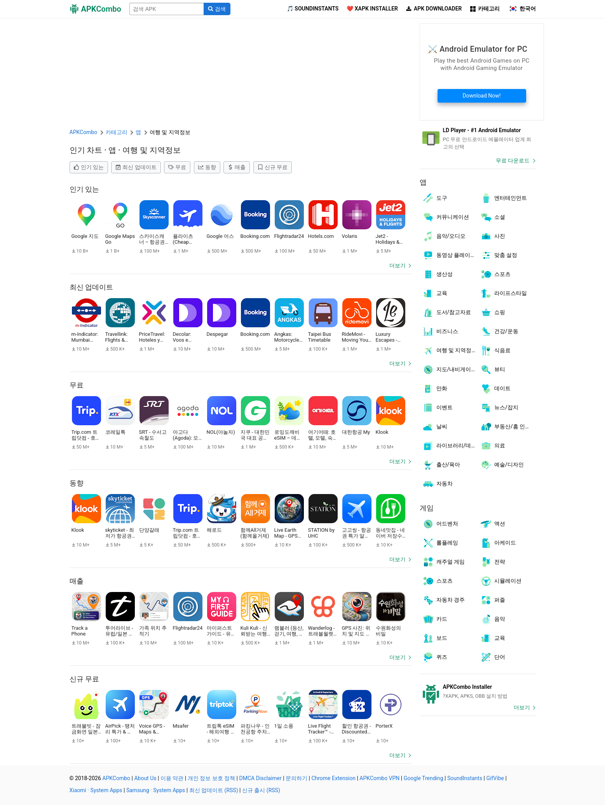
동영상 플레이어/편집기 (450, 255)
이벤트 (437, 408)
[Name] (166, 9)
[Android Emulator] (478, 138)
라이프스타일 (503, 293)
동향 (207, 167)
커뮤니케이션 (445, 217)
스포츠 (495, 274)
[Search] (217, 9)
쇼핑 (492, 312)
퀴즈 (434, 657)
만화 (434, 388)
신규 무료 (273, 167)
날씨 (434, 427)
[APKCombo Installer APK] (478, 691)
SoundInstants (464, 778)
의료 (492, 446)
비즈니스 (440, 331)
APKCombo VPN (379, 778)
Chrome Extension (333, 778)
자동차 (437, 484)
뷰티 (492, 369)
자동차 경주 (443, 600)
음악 (492, 619)
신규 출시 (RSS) (261, 790)
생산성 (437, 274)
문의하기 (296, 778)
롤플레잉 (440, 543)
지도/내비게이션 (449, 369)
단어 (492, 657)
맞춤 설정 (498, 255)
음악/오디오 (444, 236)
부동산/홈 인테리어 (508, 427)
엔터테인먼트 (503, 198)
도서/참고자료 (446, 312)
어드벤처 (440, 524)
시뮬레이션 (500, 581)
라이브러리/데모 (449, 446)
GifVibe (495, 778)
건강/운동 (499, 331)
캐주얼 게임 (443, 562)
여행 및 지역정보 (449, 350)
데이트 (495, 388)
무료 (177, 167)
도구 (434, 198)
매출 (237, 167)
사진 (492, 236)
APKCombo (84, 132)
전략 (492, 562)
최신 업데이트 (135, 167)
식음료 (495, 350)
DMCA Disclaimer (260, 778)
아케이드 (498, 543)
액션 (492, 524)
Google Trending (423, 778)
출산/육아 (441, 465)
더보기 (397, 265)
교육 (434, 293)
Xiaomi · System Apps (96, 790)
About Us (145, 778)
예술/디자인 (502, 465)
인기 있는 (89, 167)
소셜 (492, 217)
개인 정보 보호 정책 (211, 778)
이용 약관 (171, 778)
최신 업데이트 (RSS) (213, 790)
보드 (434, 638)
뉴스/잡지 (499, 408)
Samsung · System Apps (155, 790)
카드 (434, 619)
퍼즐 (492, 600)
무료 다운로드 (513, 160)
